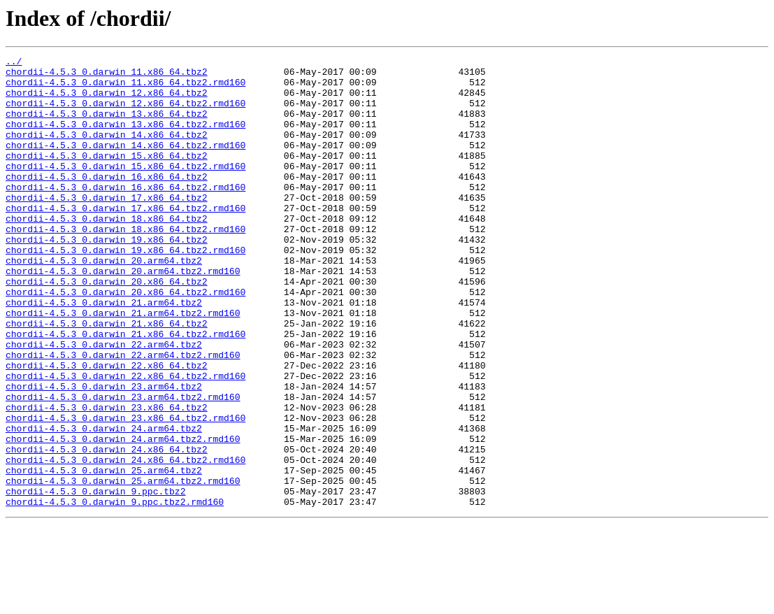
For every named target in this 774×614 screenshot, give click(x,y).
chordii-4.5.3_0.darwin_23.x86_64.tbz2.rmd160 (125, 491)
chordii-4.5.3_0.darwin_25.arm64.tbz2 (104, 554)
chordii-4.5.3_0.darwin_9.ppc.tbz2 (95, 579)
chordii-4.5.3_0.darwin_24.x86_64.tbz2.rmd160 (125, 541)
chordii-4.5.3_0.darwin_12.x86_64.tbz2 (107, 100)
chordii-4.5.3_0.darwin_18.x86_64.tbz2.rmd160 (125, 264)
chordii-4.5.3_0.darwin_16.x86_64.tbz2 (107, 201)
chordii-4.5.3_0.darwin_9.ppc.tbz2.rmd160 (115, 591)
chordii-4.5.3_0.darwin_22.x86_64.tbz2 (107, 428)
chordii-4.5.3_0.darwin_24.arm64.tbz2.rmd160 (123, 516)
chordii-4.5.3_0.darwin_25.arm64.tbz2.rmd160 (123, 566)
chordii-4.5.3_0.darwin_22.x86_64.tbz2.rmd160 (125, 440)
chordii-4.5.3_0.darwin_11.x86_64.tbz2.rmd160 (125, 88)
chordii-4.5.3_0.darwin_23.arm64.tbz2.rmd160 (123, 465)
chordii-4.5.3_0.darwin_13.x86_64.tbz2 (107, 126)
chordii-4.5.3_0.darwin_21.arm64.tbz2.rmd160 (123, 365)
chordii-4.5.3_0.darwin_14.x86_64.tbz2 (107, 151)
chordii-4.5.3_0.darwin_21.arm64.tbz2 (104, 352)
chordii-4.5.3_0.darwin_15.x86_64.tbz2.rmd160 (125, 189)
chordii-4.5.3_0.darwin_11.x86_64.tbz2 (107, 75)
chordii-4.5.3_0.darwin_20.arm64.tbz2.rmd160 (123, 314)
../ (14, 63)
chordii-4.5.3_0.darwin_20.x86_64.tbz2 (107, 327)
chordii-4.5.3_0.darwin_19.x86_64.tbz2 (107, 277)
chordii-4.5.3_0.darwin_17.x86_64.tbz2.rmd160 (125, 239)
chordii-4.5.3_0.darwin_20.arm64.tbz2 (104, 302)
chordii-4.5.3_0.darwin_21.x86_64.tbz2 (107, 377)
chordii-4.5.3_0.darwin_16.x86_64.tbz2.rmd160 (125, 214)
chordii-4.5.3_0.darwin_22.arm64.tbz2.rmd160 (123, 415)
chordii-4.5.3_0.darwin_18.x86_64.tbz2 (107, 251)
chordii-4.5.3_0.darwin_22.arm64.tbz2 (104, 403)
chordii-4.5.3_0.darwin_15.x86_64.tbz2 (107, 176)
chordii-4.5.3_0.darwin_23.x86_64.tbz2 (107, 478)
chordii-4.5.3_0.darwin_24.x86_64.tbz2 (107, 528)
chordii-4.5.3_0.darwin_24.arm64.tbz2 (104, 503)
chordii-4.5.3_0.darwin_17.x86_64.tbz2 (107, 226)
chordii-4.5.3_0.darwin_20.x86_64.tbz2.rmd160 (125, 340)
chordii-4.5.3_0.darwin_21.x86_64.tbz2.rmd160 (125, 390)
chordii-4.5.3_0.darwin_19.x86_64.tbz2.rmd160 (125, 289)
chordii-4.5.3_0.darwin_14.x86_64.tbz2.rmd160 (125, 163)
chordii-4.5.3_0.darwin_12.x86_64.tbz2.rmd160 (125, 113)
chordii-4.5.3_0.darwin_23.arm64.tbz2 (104, 453)
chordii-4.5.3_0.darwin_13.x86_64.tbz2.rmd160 (125, 138)
